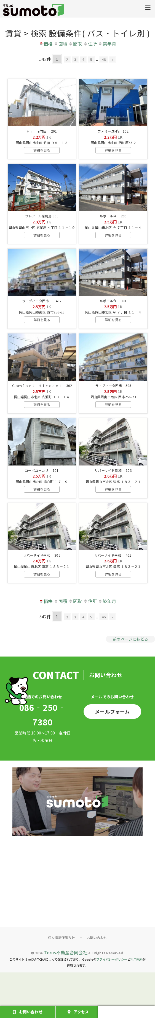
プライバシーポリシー (111, 1005)
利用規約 (136, 1005)
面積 (60, 43)
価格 (45, 43)
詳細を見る (41, 157)
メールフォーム (112, 757)
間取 (75, 43)
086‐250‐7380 (42, 760)
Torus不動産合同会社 (65, 998)
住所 (90, 43)
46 (108, 59)
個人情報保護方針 (61, 983)
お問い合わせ (97, 983)
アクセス (81, 1011)
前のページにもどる (130, 684)
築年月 (107, 43)
